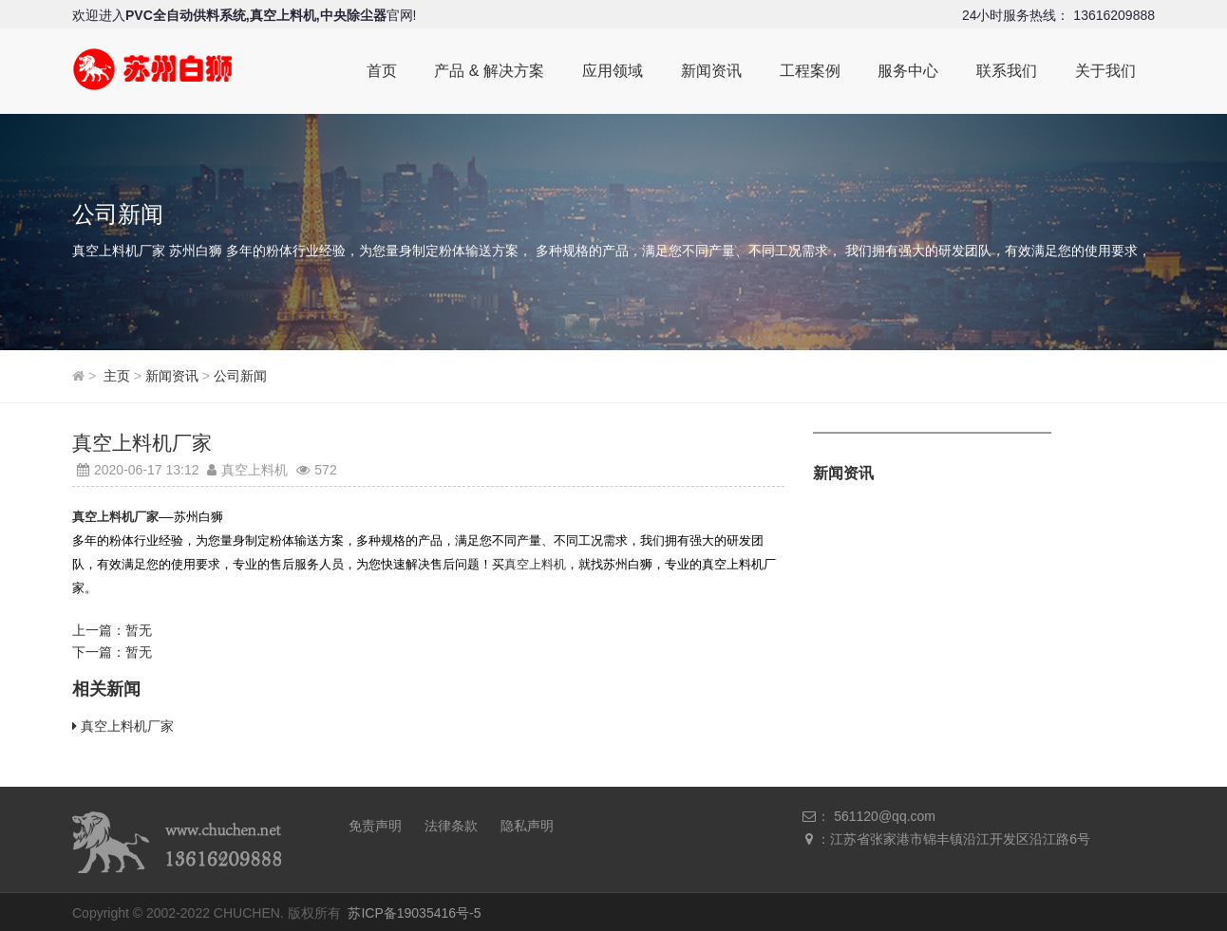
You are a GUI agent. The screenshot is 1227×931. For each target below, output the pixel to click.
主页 (117, 375)
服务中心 (908, 71)
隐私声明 (527, 821)
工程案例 (809, 71)
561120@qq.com (884, 812)
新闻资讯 (710, 71)
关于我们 (1105, 71)
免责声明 (375, 821)
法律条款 (451, 821)
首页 (380, 71)
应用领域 (611, 71)
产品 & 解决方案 (488, 71)
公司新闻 (240, 375)
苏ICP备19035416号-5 (414, 909)
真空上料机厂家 (127, 722)
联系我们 (1006, 71)
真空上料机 (535, 561)
